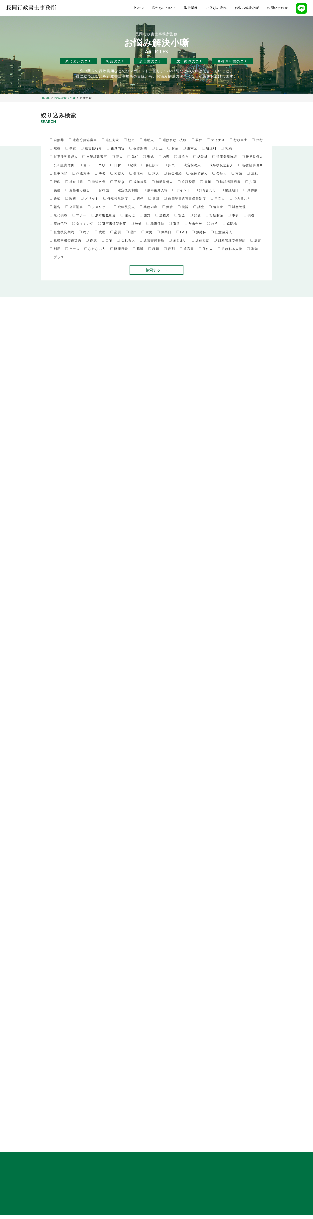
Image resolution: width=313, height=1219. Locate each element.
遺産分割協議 (224, 157)
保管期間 (138, 148)
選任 (138, 198)
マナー (79, 215)
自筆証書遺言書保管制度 (185, 198)
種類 (153, 249)
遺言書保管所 (152, 240)
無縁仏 (199, 232)
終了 (84, 232)
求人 (153, 173)
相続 (226, 148)
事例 (233, 215)
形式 (148, 157)
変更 (147, 232)
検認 (183, 207)
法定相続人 (190, 165)
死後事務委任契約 (65, 240)
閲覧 (195, 215)
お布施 (102, 190)
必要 (115, 232)
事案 (70, 148)
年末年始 (193, 224)
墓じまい (178, 240)
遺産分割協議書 (83, 140)
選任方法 (110, 140)
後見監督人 (252, 157)
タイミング (82, 224)
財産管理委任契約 (230, 240)
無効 (136, 224)
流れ (252, 173)
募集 (169, 165)
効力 (129, 140)
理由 (131, 232)
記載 (131, 165)
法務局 (162, 215)
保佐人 (206, 249)
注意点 (128, 215)
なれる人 (126, 240)
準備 (252, 249)
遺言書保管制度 (112, 224)
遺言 (255, 240)
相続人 (117, 173)
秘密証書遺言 (250, 165)
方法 (237, 173)
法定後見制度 (126, 190)
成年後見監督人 (220, 165)
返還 (174, 224)
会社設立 (150, 165)
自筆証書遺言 (94, 157)
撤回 (153, 198)
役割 (169, 249)
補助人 (147, 140)
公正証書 (74, 207)
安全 (179, 215)
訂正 (157, 148)
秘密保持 (155, 224)
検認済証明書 (228, 182)
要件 (197, 140)
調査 (198, 207)
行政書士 (239, 140)
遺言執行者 (91, 148)
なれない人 (95, 249)
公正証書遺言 (62, 165)
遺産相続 (200, 240)
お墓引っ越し (77, 190)
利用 (55, 249)
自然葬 (57, 140)
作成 (91, 240)
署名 (100, 173)
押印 (55, 182)
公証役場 (187, 182)
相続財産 (214, 215)
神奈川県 (74, 182)
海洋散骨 (97, 182)
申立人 (218, 198)
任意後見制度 (115, 198)
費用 (100, 232)
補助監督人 (162, 182)
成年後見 (138, 182)
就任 (133, 157)
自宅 (107, 240)
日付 (115, 165)
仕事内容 (58, 173)
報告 (55, 207)
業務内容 (148, 207)
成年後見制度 (103, 215)
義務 (55, 190)
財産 (172, 148)
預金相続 (173, 173)
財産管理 (237, 207)
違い (84, 165)
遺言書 (187, 249)
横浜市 (181, 157)
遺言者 (216, 207)
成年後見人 (124, 207)
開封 (145, 215)
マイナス (216, 140)
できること (240, 198)
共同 (250, 182)
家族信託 (58, 224)
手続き (117, 182)
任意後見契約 (62, 232)
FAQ (181, 232)
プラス (57, 257)
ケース (72, 249)
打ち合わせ (205, 190)
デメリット (98, 207)
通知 (55, 198)
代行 (257, 140)
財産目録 (119, 249)
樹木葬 (136, 173)
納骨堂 (200, 157)
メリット (90, 198)
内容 (164, 157)
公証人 (219, 173)
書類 (205, 182)
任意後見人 (221, 232)
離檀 (55, 148)
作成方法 (81, 173)
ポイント (181, 190)
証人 (117, 157)
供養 (249, 215)
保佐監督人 (197, 173)
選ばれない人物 (173, 140)
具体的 (251, 190)
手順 (100, 165)
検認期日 (230, 190)
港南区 (190, 148)
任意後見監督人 (64, 157)
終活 (212, 224)
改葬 (70, 198)
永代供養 (58, 215)
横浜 (138, 249)
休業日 (164, 232)
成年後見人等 (155, 190)
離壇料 (209, 148)
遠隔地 (230, 224)
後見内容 (116, 148)
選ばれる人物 (230, 249)
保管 (167, 207)
